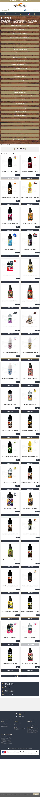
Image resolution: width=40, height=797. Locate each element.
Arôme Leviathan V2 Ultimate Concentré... (30, 378)
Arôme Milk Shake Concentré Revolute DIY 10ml (30, 482)
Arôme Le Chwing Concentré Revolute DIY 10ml (10, 352)
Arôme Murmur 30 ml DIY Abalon (10, 508)
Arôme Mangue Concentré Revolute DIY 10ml (10, 430)
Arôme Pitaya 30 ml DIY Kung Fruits (30, 637)
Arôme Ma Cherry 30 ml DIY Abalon (10, 404)
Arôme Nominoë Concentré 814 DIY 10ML (30, 534)
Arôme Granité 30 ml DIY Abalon (10, 249)
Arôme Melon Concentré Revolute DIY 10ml (30, 430)
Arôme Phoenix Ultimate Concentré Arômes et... (10, 611)
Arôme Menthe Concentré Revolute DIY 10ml (10, 456)
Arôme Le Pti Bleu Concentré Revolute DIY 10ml (10, 378)
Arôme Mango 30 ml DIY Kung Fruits (30, 404)
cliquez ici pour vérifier (28, 748)
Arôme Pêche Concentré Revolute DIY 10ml (10, 586)
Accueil (2, 144)
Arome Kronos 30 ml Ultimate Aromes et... (29, 301)
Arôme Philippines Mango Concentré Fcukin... (30, 586)
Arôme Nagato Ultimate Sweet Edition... (30, 508)
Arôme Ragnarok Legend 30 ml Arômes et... (30, 663)
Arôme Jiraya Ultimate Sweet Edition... (30, 275)
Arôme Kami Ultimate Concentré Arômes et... (10, 301)
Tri (1, 153)
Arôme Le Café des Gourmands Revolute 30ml (30, 327)
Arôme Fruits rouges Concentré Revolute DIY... (10, 223)
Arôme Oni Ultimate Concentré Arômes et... (10, 560)
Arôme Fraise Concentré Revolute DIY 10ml (30, 171)
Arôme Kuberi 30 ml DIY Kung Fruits (10, 327)
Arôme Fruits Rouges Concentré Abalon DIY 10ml (30, 197)
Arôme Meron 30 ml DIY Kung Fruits (10, 482)
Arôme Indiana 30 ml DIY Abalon (30, 249)
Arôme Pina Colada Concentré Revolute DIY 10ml (30, 611)
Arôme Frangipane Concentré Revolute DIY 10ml (10, 197)
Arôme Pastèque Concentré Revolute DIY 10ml (30, 560)
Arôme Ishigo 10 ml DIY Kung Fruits (10, 275)
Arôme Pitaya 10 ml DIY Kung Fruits (10, 637)
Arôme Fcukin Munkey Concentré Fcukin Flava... (10, 171)
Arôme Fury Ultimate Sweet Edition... (30, 223)
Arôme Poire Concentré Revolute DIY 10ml (10, 663)
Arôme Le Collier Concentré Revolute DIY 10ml (30, 352)
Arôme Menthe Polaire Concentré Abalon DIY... (30, 456)
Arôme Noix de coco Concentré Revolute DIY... (10, 534)
